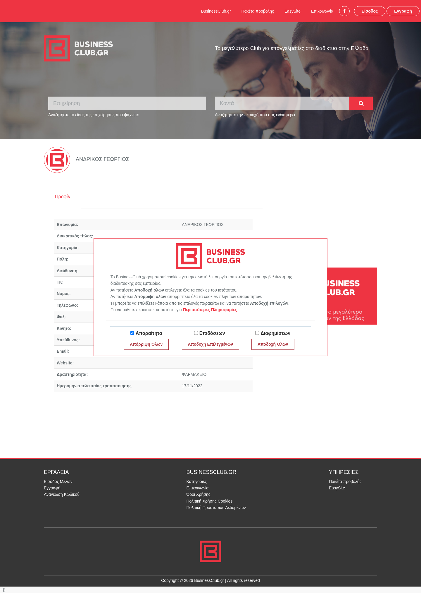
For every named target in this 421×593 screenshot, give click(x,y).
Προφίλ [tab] (62, 196)
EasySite (292, 11)
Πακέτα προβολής (257, 11)
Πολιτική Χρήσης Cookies (210, 501)
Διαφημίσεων (275, 333)
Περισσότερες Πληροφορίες (210, 309)
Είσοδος (370, 11)
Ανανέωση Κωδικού (62, 494)
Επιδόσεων (212, 333)
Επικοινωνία (322, 11)
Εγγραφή (403, 11)
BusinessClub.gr (216, 11)
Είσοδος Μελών (58, 481)
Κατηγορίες (197, 481)
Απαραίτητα (149, 333)
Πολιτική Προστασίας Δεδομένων (216, 507)
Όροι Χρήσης (198, 494)
